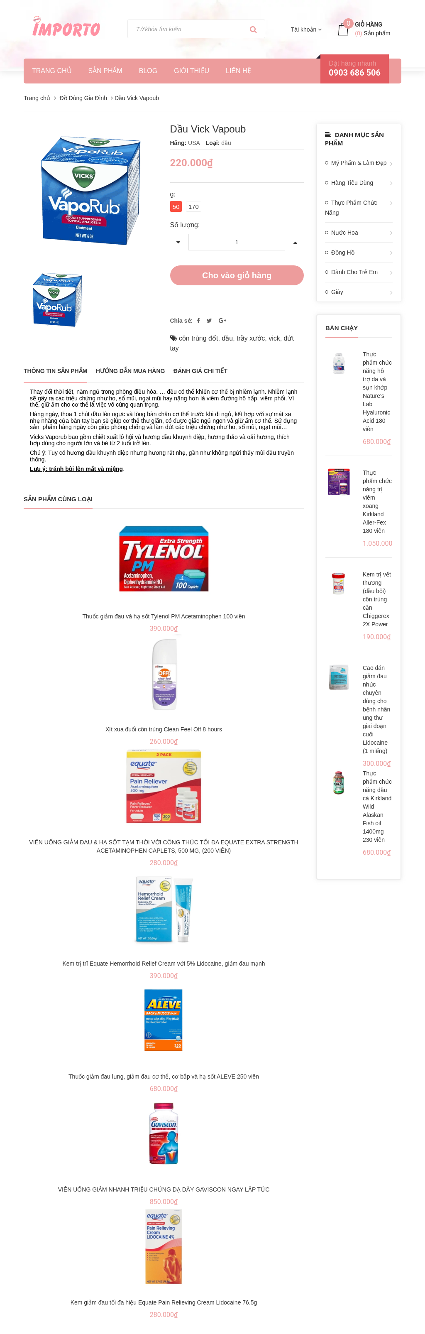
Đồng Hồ (342, 252)
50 (176, 207)
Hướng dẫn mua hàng (130, 368)
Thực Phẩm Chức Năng (351, 207)
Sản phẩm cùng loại (58, 496)
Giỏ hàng (368, 24)
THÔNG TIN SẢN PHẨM (55, 368)
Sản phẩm (105, 70)
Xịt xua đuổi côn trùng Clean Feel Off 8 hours (163, 726)
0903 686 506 (355, 73)
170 (193, 207)
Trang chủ (52, 70)
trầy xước (251, 335)
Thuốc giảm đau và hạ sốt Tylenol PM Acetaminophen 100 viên (163, 614)
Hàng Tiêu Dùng (352, 182)
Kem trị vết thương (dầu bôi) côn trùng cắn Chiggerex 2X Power (377, 599)
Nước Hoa (344, 232)
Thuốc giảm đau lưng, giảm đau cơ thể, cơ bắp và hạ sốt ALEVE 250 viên (163, 1074)
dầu (227, 335)
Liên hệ (238, 70)
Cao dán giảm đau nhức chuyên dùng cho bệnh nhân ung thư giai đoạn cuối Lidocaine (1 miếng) (376, 709)
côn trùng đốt (198, 335)
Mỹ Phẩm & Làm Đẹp (358, 162)
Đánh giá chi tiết (200, 368)
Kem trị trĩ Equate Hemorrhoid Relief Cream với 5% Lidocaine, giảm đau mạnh (163, 961)
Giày (337, 292)
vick (274, 335)
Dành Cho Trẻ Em (354, 272)
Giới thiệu (191, 70)
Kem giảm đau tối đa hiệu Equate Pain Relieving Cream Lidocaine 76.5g (164, 1300)
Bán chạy (341, 327)
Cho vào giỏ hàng (237, 272)
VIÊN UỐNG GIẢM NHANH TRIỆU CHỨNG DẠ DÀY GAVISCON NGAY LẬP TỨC (164, 1187)
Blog (148, 70)
